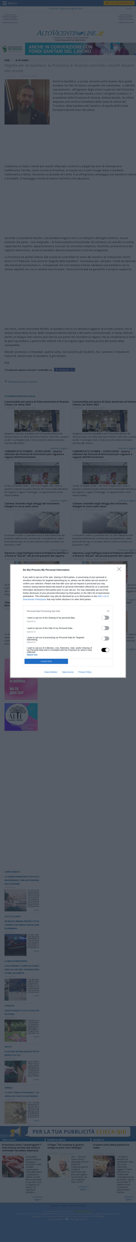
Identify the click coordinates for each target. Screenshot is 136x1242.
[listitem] (68, 611)
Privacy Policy (84, 672)
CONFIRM (46, 661)
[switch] (105, 618)
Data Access (68, 672)
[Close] (120, 570)
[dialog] (68, 621)
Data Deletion (51, 672)
